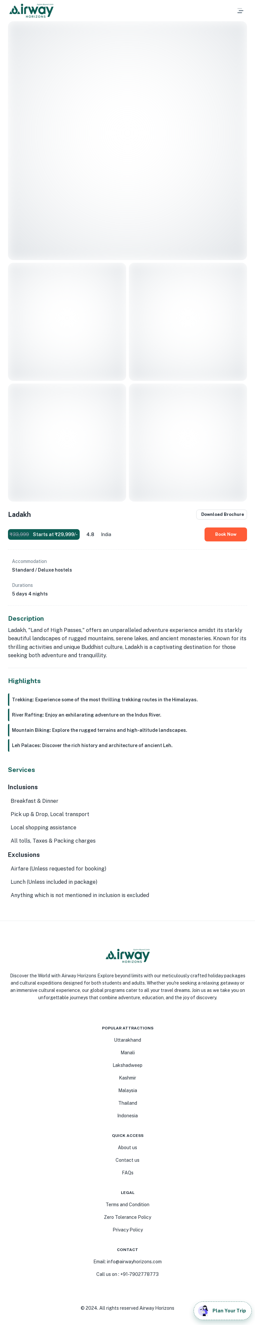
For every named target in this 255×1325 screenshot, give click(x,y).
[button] (224, 10)
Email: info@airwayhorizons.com (127, 1261)
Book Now (226, 534)
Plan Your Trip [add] (222, 1311)
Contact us (127, 1160)
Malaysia (127, 1090)
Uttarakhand (127, 1040)
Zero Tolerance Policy (127, 1217)
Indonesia (127, 1115)
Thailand (127, 1103)
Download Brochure (222, 514)
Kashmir (127, 1078)
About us (127, 1147)
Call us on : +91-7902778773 (127, 1274)
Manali (128, 1052)
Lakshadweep (127, 1065)
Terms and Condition (127, 1204)
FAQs (127, 1172)
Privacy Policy (128, 1229)
